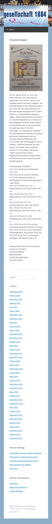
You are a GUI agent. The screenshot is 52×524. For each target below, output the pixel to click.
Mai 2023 (13, 323)
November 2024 (15, 299)
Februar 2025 (14, 296)
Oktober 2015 (14, 423)
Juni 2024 (13, 307)
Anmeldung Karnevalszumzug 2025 (23, 461)
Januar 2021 (14, 365)
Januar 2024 (14, 311)
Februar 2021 (14, 361)
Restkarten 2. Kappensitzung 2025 (23, 457)
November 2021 (15, 357)
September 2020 (16, 369)
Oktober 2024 (14, 303)
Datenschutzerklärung (18, 487)
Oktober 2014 (14, 434)
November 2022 (15, 338)
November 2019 (15, 388)
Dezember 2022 (15, 334)
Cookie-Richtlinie (16, 491)
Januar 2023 (14, 330)
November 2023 (15, 319)
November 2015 (15, 419)
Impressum (13, 483)
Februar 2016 (14, 411)
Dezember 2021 (15, 353)
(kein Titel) (13, 469)
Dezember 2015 (15, 415)
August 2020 (14, 373)
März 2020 (13, 377)
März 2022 (13, 346)
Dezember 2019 (15, 384)
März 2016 (13, 407)
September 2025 (16, 292)
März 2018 (13, 392)
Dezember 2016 (15, 400)
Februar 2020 (14, 380)
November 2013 (15, 438)
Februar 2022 (14, 350)
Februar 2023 (14, 326)
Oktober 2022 (14, 342)
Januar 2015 (14, 427)
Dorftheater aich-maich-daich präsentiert (25, 453)
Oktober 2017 (14, 396)
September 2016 (16, 404)
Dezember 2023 (15, 315)
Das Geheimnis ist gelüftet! (20, 465)
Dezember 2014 (15, 431)
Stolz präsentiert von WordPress (22, 506)
